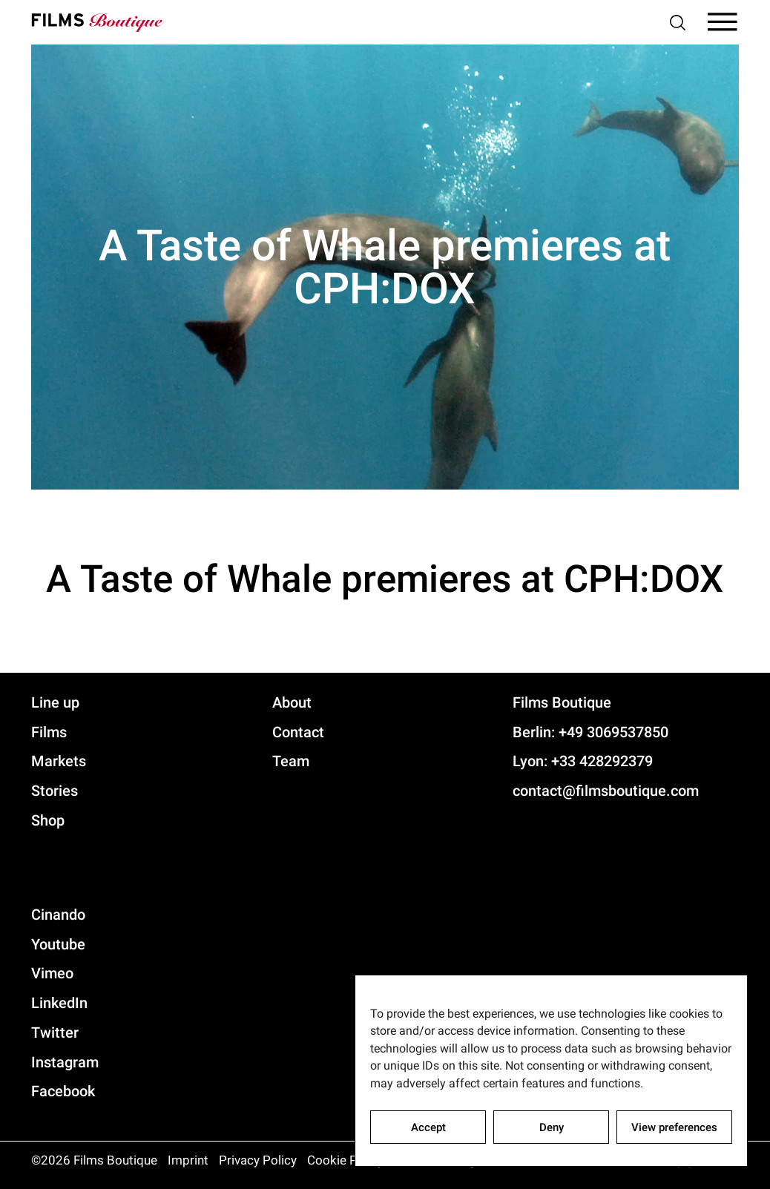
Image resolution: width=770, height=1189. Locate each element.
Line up (55, 702)
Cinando (58, 914)
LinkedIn (59, 1003)
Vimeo (52, 973)
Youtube (58, 944)
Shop (48, 820)
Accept (428, 1127)
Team (290, 761)
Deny (551, 1127)
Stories (54, 791)
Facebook (63, 1091)
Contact (298, 732)
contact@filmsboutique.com (606, 791)
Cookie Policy (345, 1160)
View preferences (674, 1127)
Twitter (55, 1032)
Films (49, 732)
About (292, 702)
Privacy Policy (258, 1160)
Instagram (65, 1062)
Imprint (188, 1160)
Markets (58, 761)
